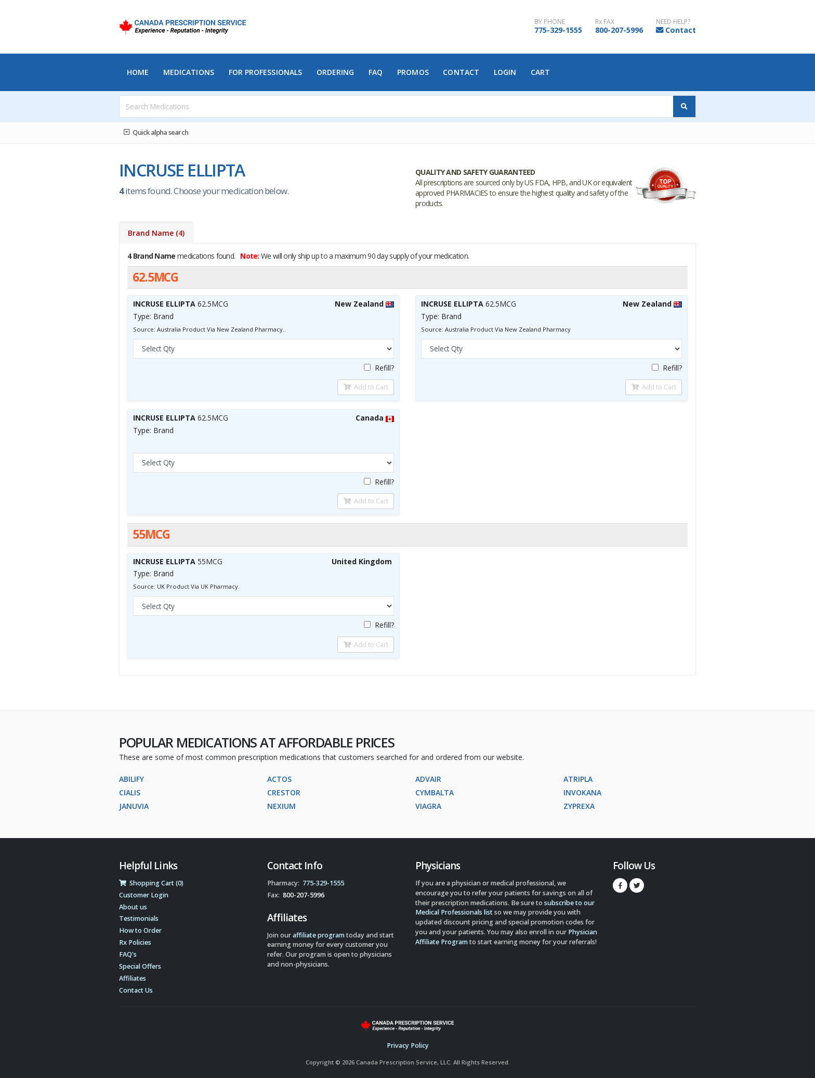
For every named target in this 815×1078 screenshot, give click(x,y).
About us (133, 907)
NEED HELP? (673, 22)
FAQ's (128, 954)
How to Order (140, 930)
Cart (540, 72)
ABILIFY (131, 779)
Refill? (379, 368)
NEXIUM (281, 806)
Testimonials (139, 918)
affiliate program (319, 935)
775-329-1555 (558, 30)
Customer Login (143, 895)
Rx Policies (135, 942)
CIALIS (129, 792)
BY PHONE (549, 22)
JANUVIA (134, 806)
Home (138, 72)
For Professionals (266, 72)
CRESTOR (283, 792)
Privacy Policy (408, 1045)
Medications (188, 72)
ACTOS (279, 779)
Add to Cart (366, 386)
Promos (413, 72)
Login (505, 72)
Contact (680, 30)
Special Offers (140, 966)
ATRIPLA (578, 779)
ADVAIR (428, 779)
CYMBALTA (434, 792)
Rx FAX (604, 22)
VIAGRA (428, 806)
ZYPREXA (579, 806)
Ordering (335, 72)
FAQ (376, 72)
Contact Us (136, 990)
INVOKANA (582, 792)
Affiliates (132, 978)
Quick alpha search (156, 132)
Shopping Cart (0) (151, 883)
